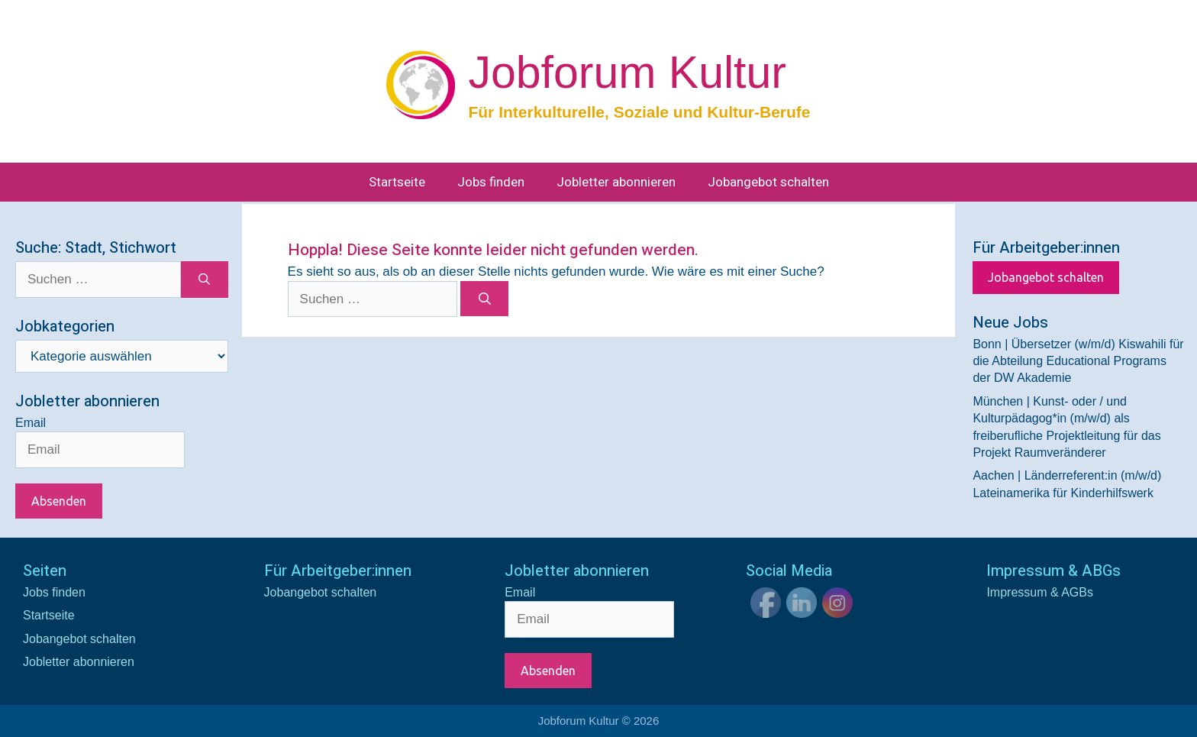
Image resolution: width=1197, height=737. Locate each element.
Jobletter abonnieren (616, 182)
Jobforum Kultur (627, 72)
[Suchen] (484, 298)
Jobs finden (490, 182)
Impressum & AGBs (1039, 592)
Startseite (397, 182)
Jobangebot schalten (768, 182)
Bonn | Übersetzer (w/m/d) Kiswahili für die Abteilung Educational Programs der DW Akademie (1078, 361)
